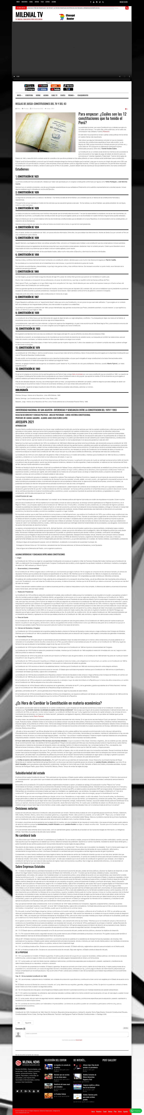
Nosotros (24, 2)
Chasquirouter (83, 95)
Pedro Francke (38, 716)
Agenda (54, 2)
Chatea (62, 95)
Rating (38, 95)
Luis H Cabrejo (90, 1101)
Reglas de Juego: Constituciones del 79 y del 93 (41, 104)
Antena (37, 2)
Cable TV (54, 95)
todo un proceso (77, 374)
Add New (126, 1028)
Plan (42, 2)
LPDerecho (105, 131)
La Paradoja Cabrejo (60, 1094)
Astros (48, 2)
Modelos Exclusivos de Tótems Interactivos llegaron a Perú (89, 1077)
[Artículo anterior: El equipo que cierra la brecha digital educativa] (19, 1023)
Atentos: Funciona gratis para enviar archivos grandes (90, 1097)
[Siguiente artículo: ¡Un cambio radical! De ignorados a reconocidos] (28, 1023)
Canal (31, 2)
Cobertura (29, 95)
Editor (56, 1090)
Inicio (18, 2)
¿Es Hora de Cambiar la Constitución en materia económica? (59, 703)
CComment (79, 1040)
